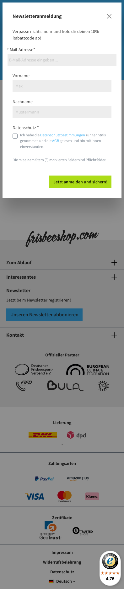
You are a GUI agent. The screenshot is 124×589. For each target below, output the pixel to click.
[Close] (109, 16)
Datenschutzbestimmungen (62, 135)
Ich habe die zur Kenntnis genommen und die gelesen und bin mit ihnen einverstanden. (63, 140)
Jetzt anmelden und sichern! (80, 182)
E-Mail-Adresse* (20, 49)
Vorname (21, 75)
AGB (55, 140)
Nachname (23, 101)
